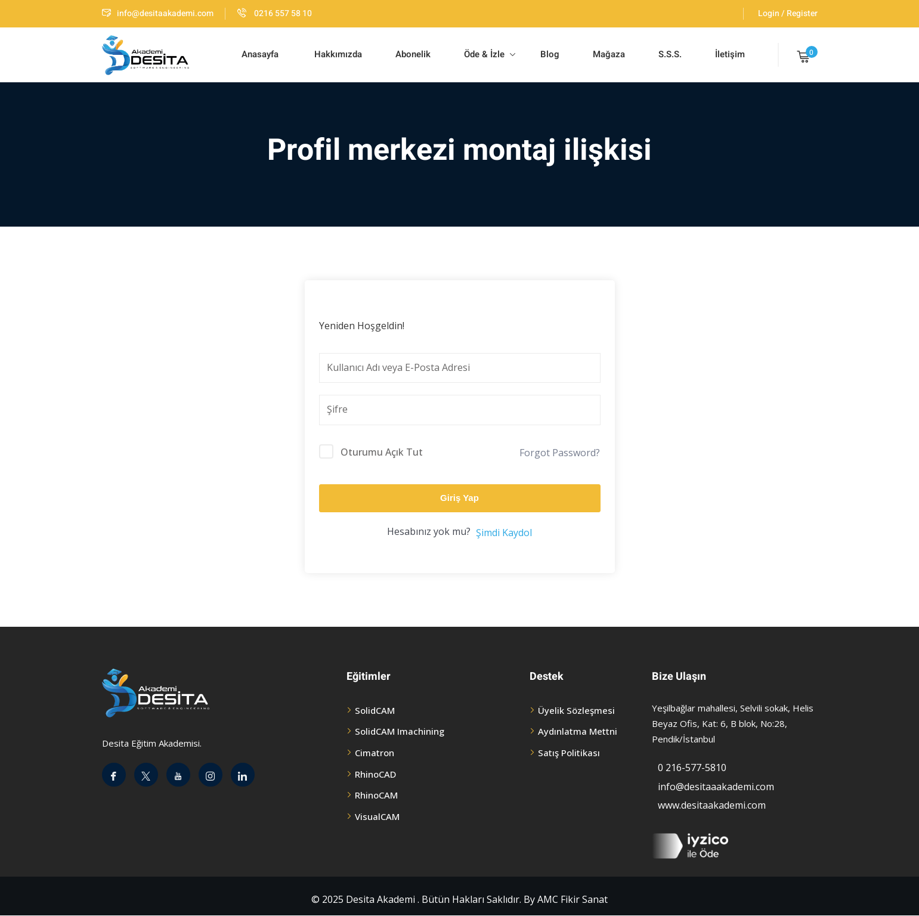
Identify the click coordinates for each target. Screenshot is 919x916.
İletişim (730, 54)
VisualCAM (377, 816)
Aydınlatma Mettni (577, 731)
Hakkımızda (337, 54)
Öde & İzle (489, 54)
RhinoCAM (376, 795)
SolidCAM (375, 710)
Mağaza (609, 54)
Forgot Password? (559, 452)
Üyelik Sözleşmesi (576, 710)
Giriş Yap (459, 498)
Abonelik (413, 54)
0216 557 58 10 (274, 13)
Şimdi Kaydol (504, 532)
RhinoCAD (375, 774)
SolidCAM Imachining (399, 731)
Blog (548, 54)
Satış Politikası (569, 753)
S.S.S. (670, 54)
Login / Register (788, 13)
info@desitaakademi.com (157, 13)
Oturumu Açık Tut (382, 452)
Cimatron (374, 753)
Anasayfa (260, 54)
